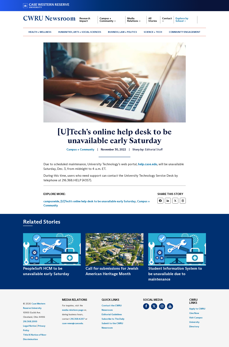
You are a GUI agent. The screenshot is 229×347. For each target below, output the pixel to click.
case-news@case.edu (72, 323)
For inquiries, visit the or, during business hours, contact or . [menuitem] (74, 314)
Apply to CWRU (197, 308)
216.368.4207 (77, 318)
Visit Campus (195, 317)
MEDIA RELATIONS (74, 300)
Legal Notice (29, 325)
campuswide (51, 201)
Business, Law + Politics (122, 32)
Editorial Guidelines (112, 314)
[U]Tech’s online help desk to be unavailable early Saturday (98, 201)
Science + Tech (153, 32)
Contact (167, 19)
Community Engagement (184, 32)
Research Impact (85, 19)
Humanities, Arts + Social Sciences (79, 32)
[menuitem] (40, 32)
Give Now (194, 313)
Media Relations (133, 19)
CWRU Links (193, 301)
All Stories (152, 19)
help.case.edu (147, 164)
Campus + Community (108, 19)
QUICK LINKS (110, 300)
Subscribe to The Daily (113, 318)
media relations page (72, 310)
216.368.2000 (30, 321)
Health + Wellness (39, 32)
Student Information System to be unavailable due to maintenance (175, 274)
